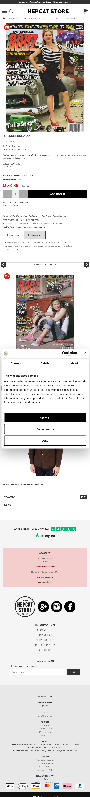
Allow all (45, 417)
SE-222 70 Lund (45, 732)
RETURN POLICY (45, 645)
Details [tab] (45, 363)
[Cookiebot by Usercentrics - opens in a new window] (61, 353)
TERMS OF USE (45, 635)
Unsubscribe (32, 666)
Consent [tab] (16, 363)
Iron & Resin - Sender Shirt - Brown (23, 484)
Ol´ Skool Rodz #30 (69, 19)
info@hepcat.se (45, 716)
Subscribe (17, 666)
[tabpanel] (45, 77)
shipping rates (47, 763)
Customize (45, 429)
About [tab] (74, 363)
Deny (45, 440)
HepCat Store (45, 725)
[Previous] (3, 265)
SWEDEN (45, 735)
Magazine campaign (11, 205)
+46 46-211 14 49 (45, 706)
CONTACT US (45, 630)
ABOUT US (45, 650)
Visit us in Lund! (45, 582)
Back (7, 505)
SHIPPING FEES (45, 640)
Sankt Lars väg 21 (45, 728)
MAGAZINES (27, 19)
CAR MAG (39, 19)
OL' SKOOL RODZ (52, 19)
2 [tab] (47, 130)
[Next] (86, 265)
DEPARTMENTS (13, 19)
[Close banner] (85, 353)
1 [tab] (42, 130)
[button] (4, 11)
